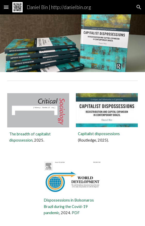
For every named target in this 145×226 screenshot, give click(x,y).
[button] (6, 7)
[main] (38, 137)
